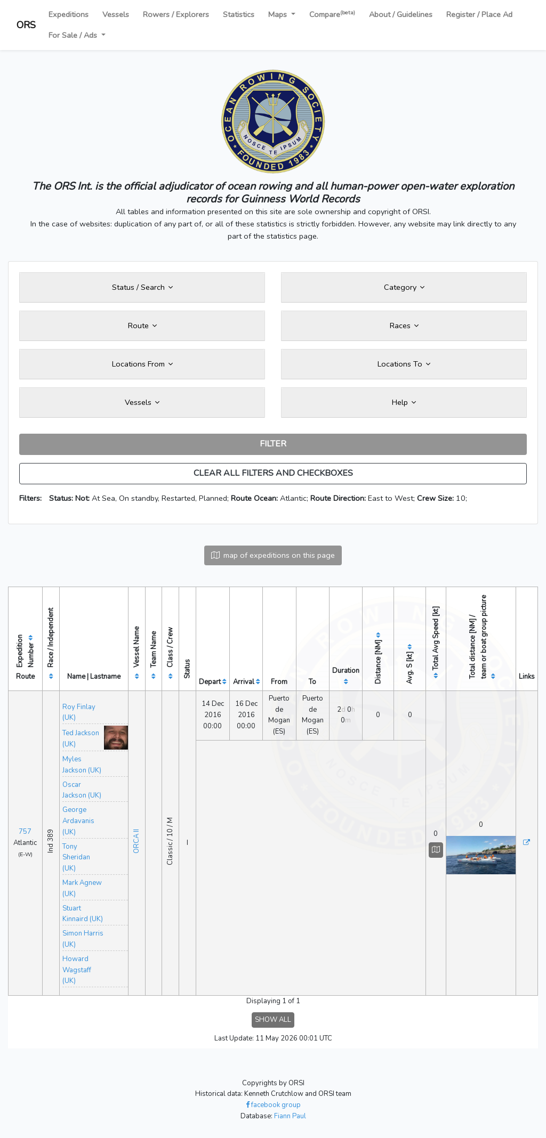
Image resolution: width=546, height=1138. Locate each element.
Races (404, 325)
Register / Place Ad (479, 14)
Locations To (404, 364)
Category (404, 287)
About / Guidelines (400, 14)
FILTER (273, 444)
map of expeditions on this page (273, 555)
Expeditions (69, 14)
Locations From (142, 364)
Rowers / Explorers (176, 14)
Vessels (115, 14)
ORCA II (136, 841)
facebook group (273, 1105)
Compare (332, 14)
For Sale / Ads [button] (74, 35)
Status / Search (142, 287)
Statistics (238, 14)
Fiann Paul (290, 1116)
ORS (26, 25)
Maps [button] (278, 14)
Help (404, 402)
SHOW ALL (273, 1020)
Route (142, 325)
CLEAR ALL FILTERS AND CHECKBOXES (273, 473)
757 (25, 831)
